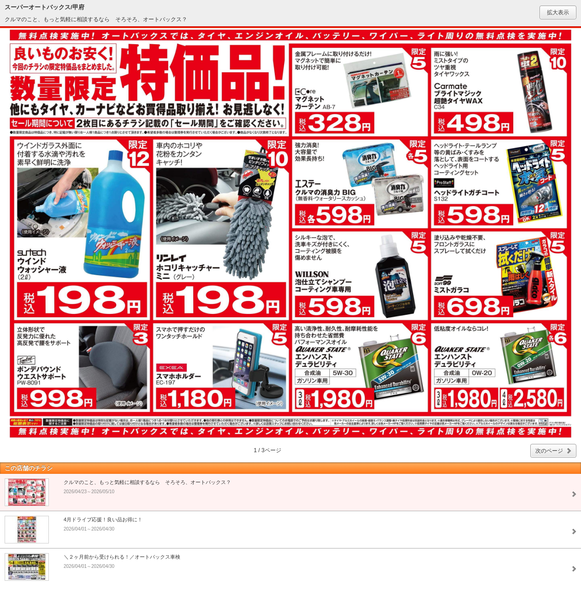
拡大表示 (558, 12)
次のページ (549, 451)
